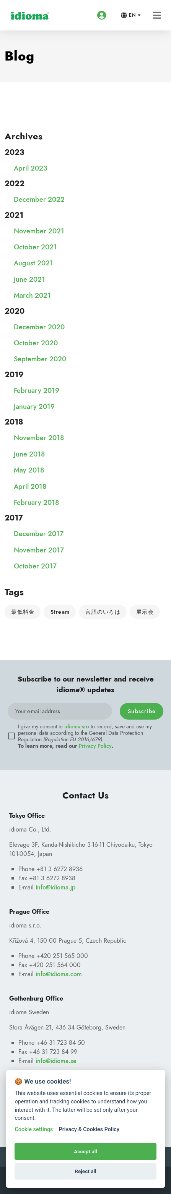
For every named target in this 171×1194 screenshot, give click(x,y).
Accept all (85, 1151)
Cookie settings (34, 1129)
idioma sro (76, 726)
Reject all (85, 1171)
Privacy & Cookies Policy (89, 1129)
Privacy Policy (95, 746)
